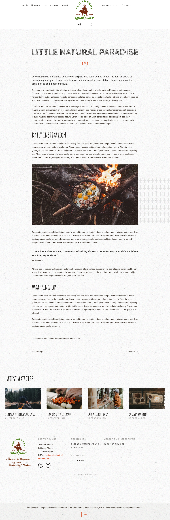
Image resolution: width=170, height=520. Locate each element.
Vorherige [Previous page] (38, 352)
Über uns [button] (127, 5)
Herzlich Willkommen (31, 5)
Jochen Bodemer (55, 339)
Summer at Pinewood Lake (20, 414)
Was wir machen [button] (109, 5)
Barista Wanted (138, 414)
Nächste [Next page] (133, 352)
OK (85, 515)
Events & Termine (51, 5)
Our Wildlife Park (98, 414)
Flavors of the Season (58, 414)
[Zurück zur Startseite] (85, 10)
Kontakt (65, 5)
